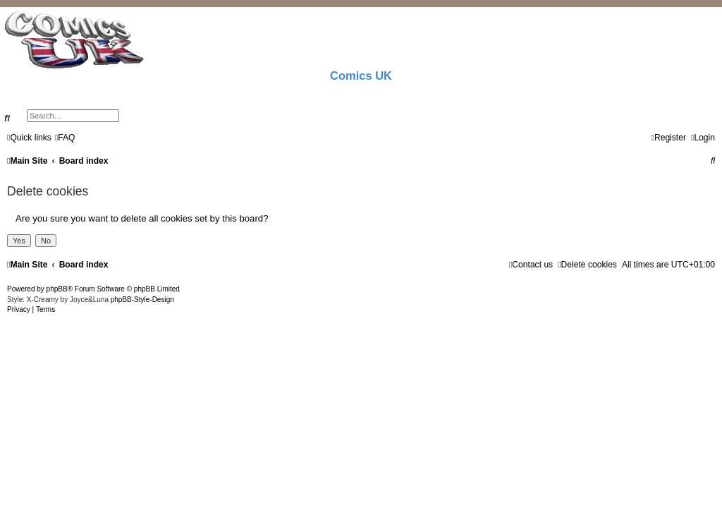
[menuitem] (65, 138)
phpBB (57, 289)
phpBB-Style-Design (142, 299)
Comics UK (361, 75)
